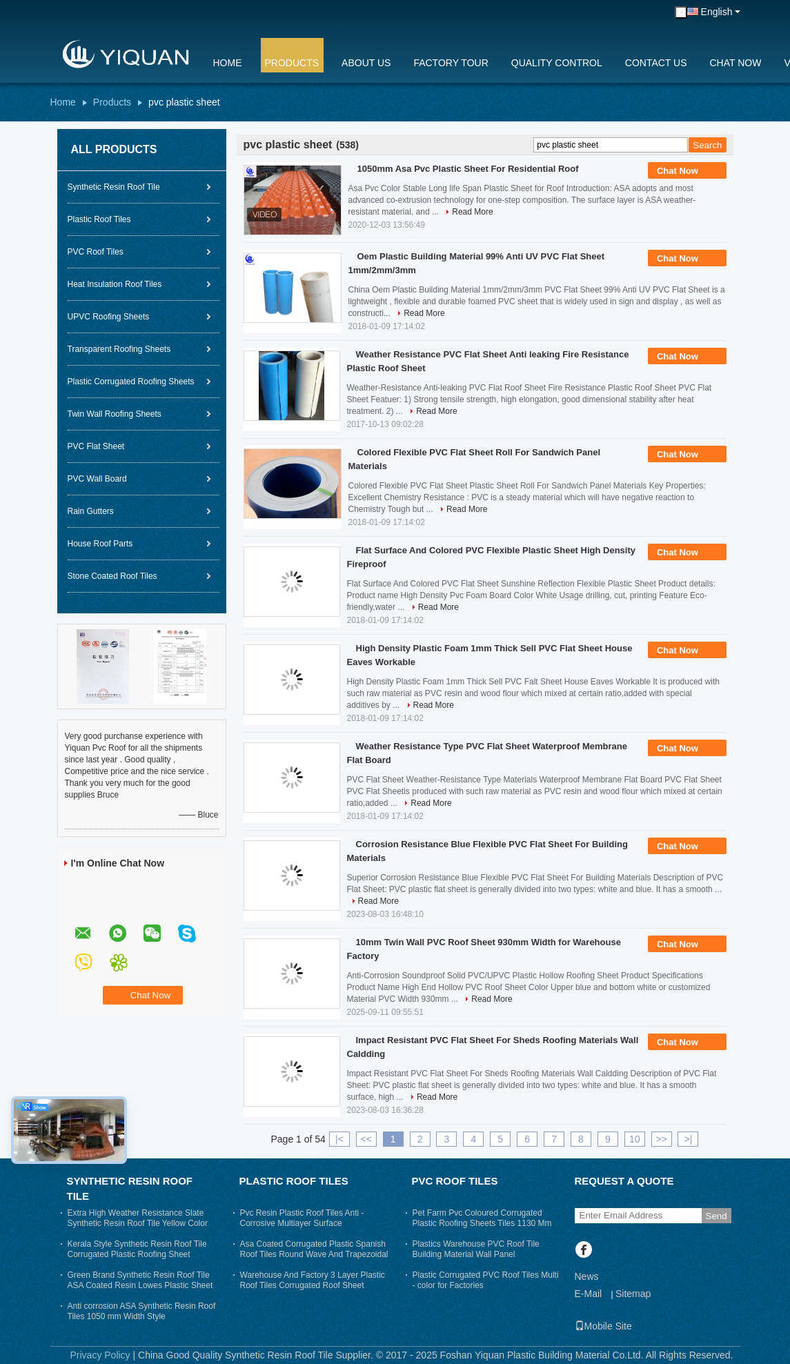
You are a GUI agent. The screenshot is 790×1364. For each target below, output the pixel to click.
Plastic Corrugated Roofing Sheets (131, 381)
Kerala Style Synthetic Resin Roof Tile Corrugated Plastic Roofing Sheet (137, 1249)
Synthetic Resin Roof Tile (114, 187)
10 (634, 1139)
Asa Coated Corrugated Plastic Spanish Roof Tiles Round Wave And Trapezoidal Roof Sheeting (314, 1254)
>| (688, 1139)
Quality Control (556, 62)
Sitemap (633, 1293)
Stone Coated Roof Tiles (112, 576)
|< (339, 1139)
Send (716, 1216)
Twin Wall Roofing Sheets (114, 414)
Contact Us (656, 62)
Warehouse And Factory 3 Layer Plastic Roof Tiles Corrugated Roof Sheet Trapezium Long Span (312, 1285)
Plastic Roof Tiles (99, 219)
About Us (366, 62)
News (587, 1276)
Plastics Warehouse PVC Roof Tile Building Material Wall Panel (476, 1249)
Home (227, 62)
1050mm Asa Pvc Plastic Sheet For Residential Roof (468, 169)
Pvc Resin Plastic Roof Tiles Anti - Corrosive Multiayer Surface (302, 1218)
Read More (472, 212)
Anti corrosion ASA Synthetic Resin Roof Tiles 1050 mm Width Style (142, 1311)
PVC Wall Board (97, 479)
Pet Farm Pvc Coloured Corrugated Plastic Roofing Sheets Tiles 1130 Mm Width (482, 1223)
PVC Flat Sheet (96, 446)
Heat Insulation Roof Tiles (115, 284)
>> (660, 1139)
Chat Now (736, 62)
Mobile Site (603, 1326)
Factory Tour (450, 62)
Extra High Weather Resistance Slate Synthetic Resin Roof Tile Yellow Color (138, 1218)
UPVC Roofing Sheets (109, 317)
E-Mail (588, 1293)
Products (292, 62)
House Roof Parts (100, 543)
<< (366, 1139)
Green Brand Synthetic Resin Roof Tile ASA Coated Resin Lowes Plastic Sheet (140, 1280)
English (717, 11)
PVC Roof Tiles (96, 252)
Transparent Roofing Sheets (119, 349)
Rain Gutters (91, 511)
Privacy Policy (100, 1355)
